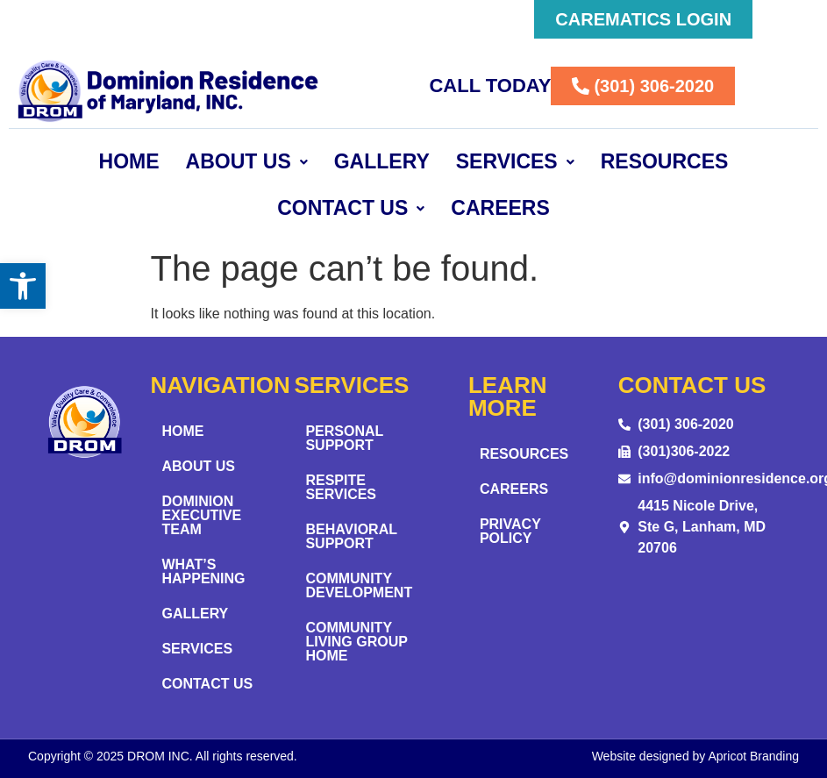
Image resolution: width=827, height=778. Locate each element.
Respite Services (340, 487)
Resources (665, 161)
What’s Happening (203, 571)
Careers (500, 207)
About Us (247, 161)
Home (129, 161)
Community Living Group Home (356, 641)
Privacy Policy (510, 531)
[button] (23, 286)
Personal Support (344, 438)
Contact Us (350, 207)
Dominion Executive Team (201, 515)
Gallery (382, 161)
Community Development (358, 585)
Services (515, 161)
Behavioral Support (350, 536)
